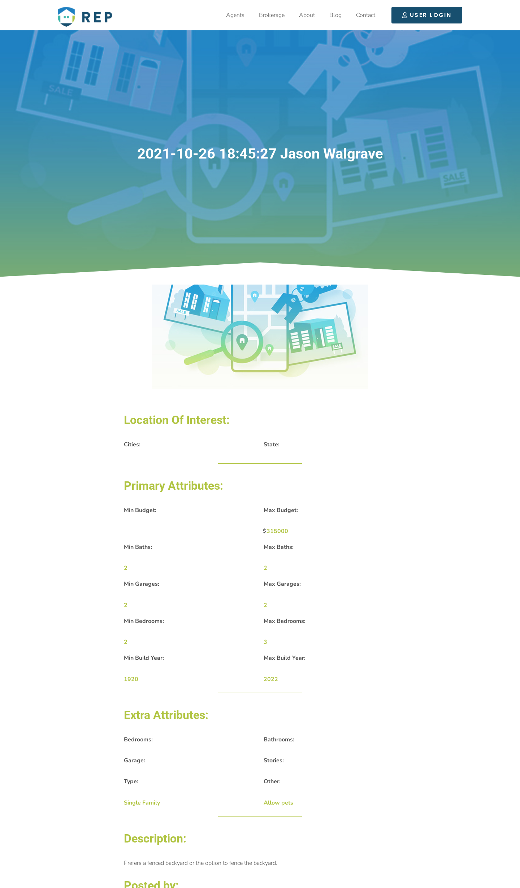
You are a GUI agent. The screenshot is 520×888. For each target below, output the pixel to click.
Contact (365, 15)
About (307, 15)
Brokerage (272, 15)
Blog (335, 15)
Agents (235, 15)
